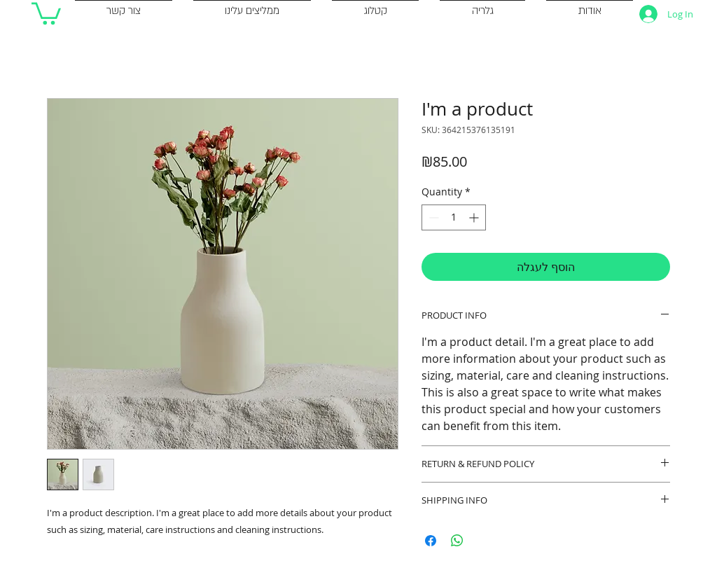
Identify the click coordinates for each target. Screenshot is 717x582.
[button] (46, 12)
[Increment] (475, 217)
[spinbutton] (453, 217)
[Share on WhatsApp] (457, 540)
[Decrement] (432, 217)
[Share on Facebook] (430, 540)
